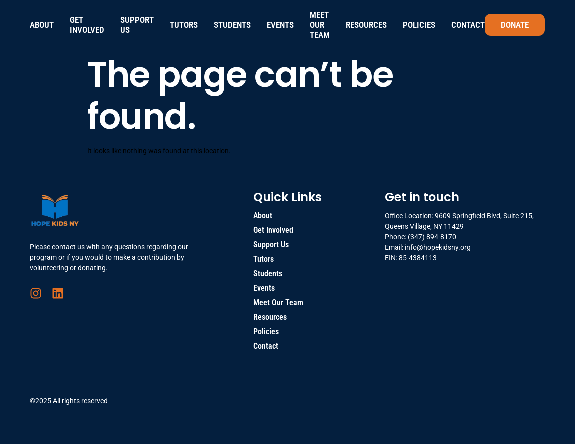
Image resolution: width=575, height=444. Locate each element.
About (42, 25)
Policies (419, 25)
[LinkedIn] (58, 294)
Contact (468, 25)
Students (232, 25)
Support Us (137, 25)
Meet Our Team (320, 25)
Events (280, 25)
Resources (366, 25)
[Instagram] (36, 294)
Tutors (184, 25)
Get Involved (87, 25)
